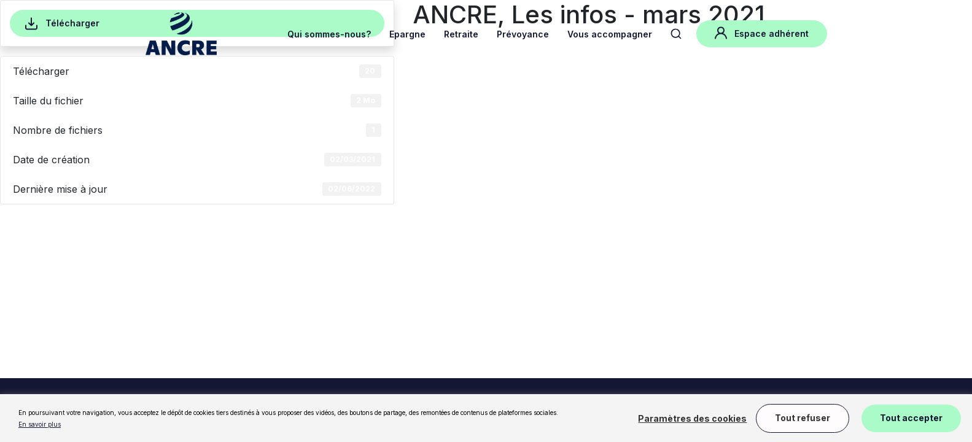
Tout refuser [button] (802, 418)
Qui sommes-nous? (329, 34)
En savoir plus (39, 424)
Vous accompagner (609, 34)
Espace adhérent (762, 32)
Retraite (461, 34)
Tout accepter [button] (911, 418)
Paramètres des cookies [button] (692, 418)
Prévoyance (523, 34)
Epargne (407, 34)
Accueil (159, 80)
